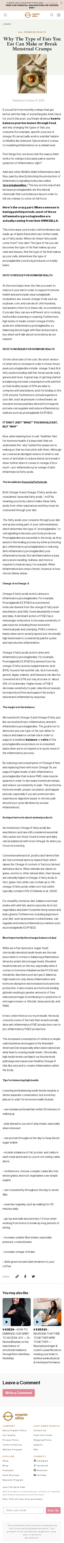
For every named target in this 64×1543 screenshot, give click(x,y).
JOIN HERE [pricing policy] (50, 3)
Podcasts (8, 1470)
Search (52, 15)
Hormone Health (35, 32)
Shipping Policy (42, 1440)
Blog (5, 1465)
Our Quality (9, 1435)
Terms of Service (12, 1444)
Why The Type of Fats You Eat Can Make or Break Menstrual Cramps (32, 44)
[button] (32, 15)
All (20, 32)
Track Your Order (43, 1435)
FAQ (35, 1449)
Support (38, 1444)
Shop (6, 1460)
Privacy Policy (11, 1440)
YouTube (41, 1475)
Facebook (42, 1465)
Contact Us (39, 1430)
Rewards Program (13, 1480)
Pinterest (42, 1470)
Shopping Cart (59, 15)
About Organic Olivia (15, 1430)
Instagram (42, 1460)
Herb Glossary (11, 1475)
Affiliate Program (12, 1449)
